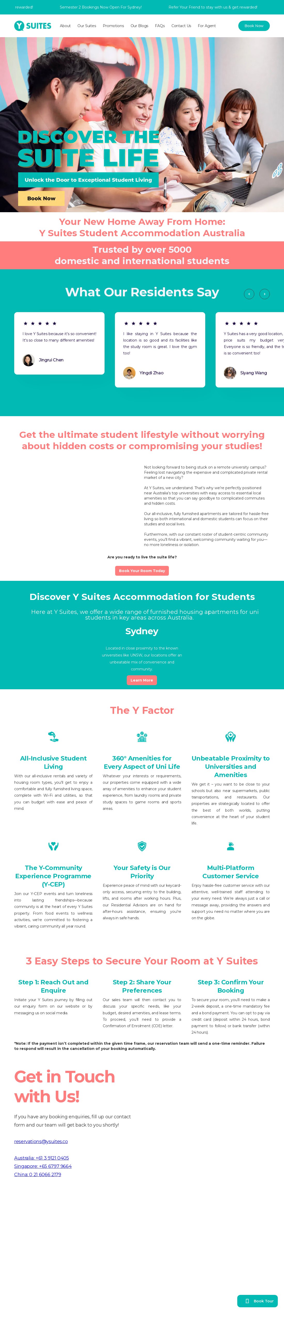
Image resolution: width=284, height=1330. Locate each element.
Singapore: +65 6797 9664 (43, 1166)
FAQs (159, 25)
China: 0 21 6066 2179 (37, 1174)
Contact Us (181, 25)
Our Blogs (139, 25)
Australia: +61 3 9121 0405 (41, 1158)
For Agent (207, 25)
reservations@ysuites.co (41, 1141)
